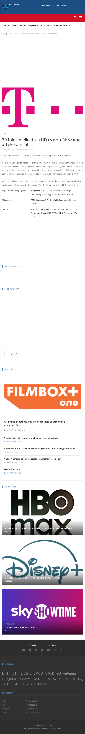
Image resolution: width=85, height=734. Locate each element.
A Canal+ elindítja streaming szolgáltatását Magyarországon (32, 459)
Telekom (68, 213)
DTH (33, 216)
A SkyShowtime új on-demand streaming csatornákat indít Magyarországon (39, 448)
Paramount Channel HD (41, 213)
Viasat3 (34, 203)
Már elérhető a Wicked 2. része (20, 627)
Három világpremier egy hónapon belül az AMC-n (52, 194)
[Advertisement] (42, 56)
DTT (10, 684)
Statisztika (32, 705)
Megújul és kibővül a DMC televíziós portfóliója (51, 190)
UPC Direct (53, 673)
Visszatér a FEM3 (12, 469)
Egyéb (6, 708)
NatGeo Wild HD (61, 209)
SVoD (38, 673)
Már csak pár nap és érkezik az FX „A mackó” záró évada (32, 577)
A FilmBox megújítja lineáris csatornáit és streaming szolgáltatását (34, 423)
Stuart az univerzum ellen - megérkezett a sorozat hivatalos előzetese (39, 25)
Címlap (4, 33)
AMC (33, 200)
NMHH (66, 679)
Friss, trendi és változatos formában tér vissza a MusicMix (31, 438)
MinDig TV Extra (25, 684)
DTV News (13, 353)
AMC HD (34, 209)
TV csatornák (10, 430)
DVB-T (37, 679)
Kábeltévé (32, 701)
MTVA (42, 684)
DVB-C (26, 673)
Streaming (9, 452)
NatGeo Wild (52, 200)
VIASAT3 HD (57, 213)
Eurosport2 (41, 200)
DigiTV (56, 679)
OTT (15, 673)
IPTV (10, 33)
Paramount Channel (67, 200)
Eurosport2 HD (46, 209)
